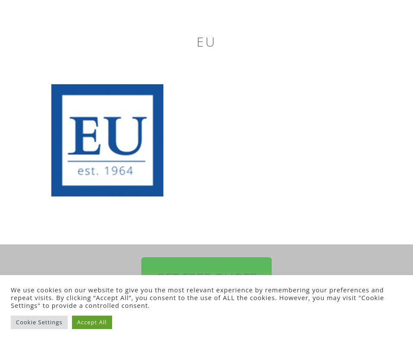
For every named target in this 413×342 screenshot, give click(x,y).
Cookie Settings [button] (39, 322)
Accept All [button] (92, 322)
